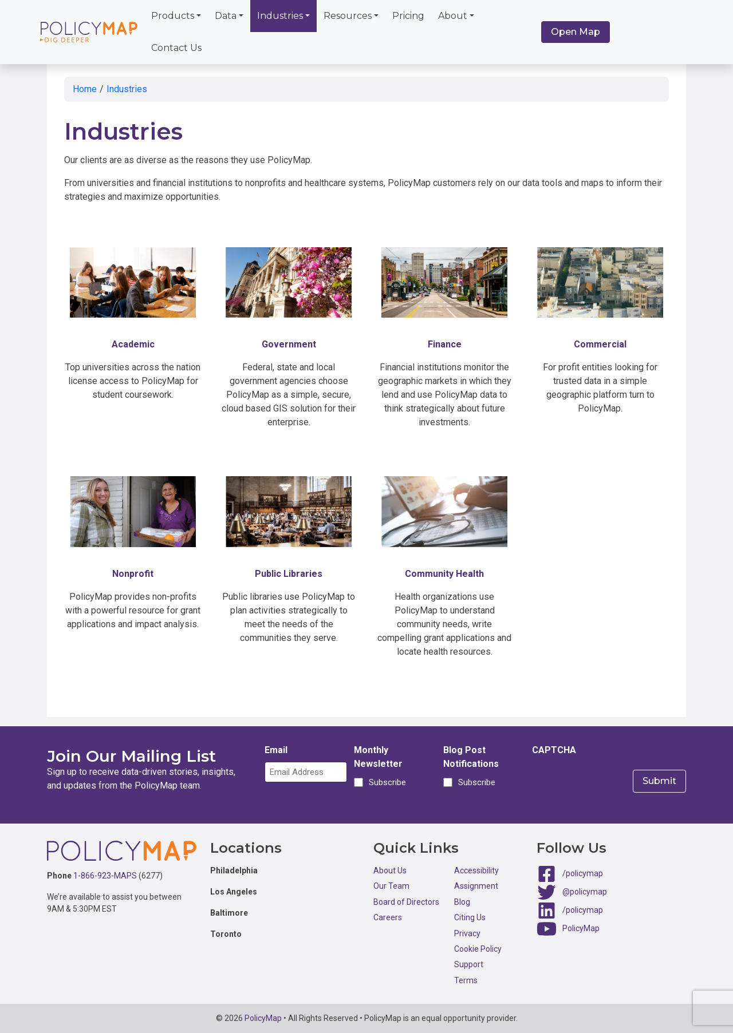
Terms (466, 980)
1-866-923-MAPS (105, 875)
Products (172, 15)
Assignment (476, 885)
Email (276, 750)
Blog (462, 902)
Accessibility (476, 870)
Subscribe (386, 782)
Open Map (575, 31)
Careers (387, 917)
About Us (390, 870)
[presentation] (619, 784)
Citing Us (470, 917)
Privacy (467, 933)
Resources (348, 15)
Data (226, 15)
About (452, 15)
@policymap (584, 891)
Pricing (408, 15)
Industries (280, 15)
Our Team (391, 885)
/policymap (582, 873)
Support (468, 964)
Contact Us (176, 47)
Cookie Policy (478, 948)
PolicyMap (581, 928)
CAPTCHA (554, 750)
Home (85, 89)
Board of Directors (406, 902)
